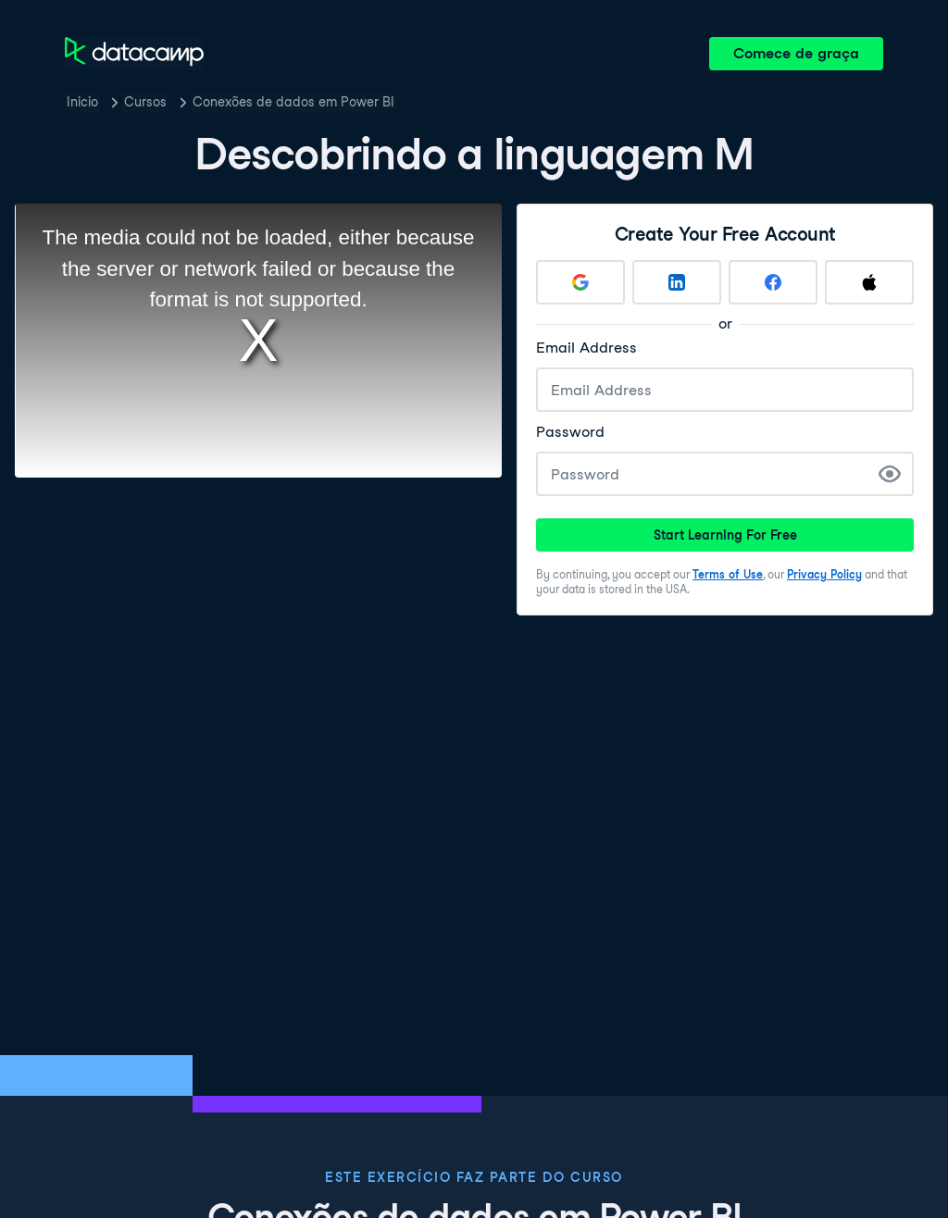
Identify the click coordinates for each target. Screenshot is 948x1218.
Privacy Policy (824, 574)
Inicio (82, 101)
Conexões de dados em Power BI (293, 101)
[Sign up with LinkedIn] (676, 282)
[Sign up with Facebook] (773, 282)
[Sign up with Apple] (869, 282)
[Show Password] (889, 474)
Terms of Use (727, 574)
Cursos (145, 101)
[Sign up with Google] (580, 282)
